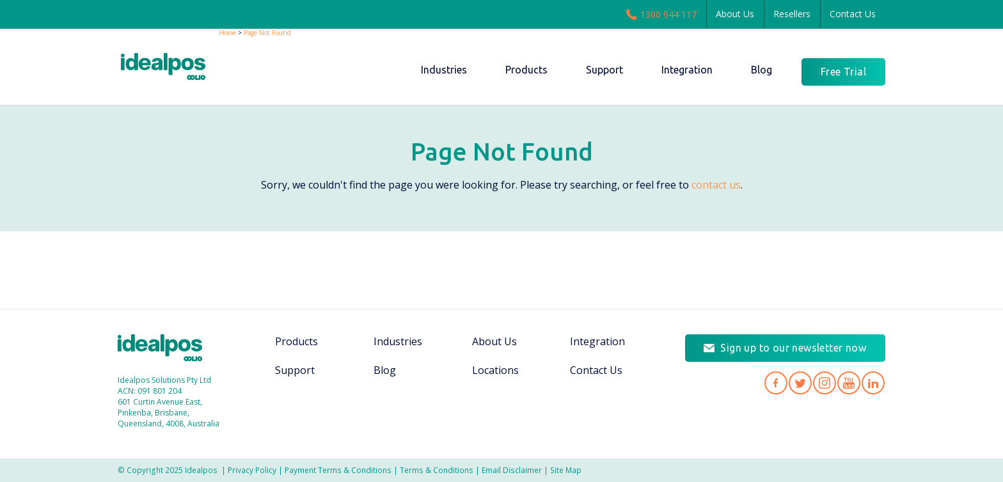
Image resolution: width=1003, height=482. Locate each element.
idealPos (170, 68)
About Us (735, 14)
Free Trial (843, 71)
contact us (716, 185)
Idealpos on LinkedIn (873, 382)
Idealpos (167, 349)
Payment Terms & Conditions (338, 470)
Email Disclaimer (512, 470)
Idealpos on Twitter (800, 382)
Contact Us (853, 14)
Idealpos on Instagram (824, 382)
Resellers (791, 14)
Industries (398, 341)
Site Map (565, 470)
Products (296, 341)
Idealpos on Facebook (775, 382)
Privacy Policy (252, 470)
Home (227, 32)
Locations (495, 370)
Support (295, 370)
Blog (385, 370)
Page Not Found (267, 32)
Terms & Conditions (436, 470)
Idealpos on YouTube (848, 382)
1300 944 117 (661, 14)
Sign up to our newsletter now (793, 348)
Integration (597, 341)
